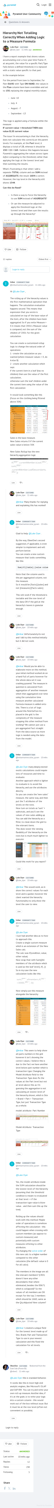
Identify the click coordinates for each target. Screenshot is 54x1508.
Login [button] (44, 4)
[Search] (38, 4)
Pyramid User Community (27, 14)
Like (9, 249)
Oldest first (43, 259)
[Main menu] (50, 4)
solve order (37, 1250)
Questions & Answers (19, 22)
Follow (23, 249)
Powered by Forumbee (44, 1505)
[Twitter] (9, 1488)
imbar (20, 501)
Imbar (20, 282)
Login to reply (18, 269)
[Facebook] (4, 1488)
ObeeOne (19, 1366)
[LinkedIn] (14, 1488)
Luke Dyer (19, 47)
